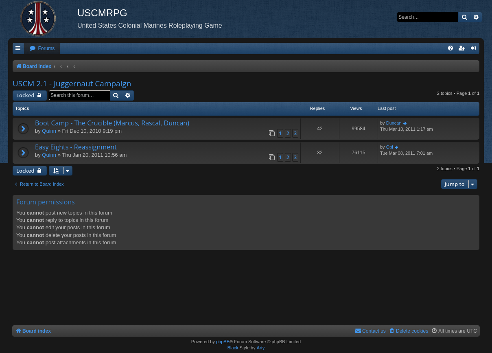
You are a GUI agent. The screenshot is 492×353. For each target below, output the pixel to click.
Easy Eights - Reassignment (76, 147)
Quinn (49, 131)
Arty (261, 347)
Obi (389, 147)
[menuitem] (42, 48)
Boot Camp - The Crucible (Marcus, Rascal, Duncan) (112, 122)
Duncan (394, 123)
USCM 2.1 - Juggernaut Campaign (72, 83)
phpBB (223, 341)
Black (232, 347)
